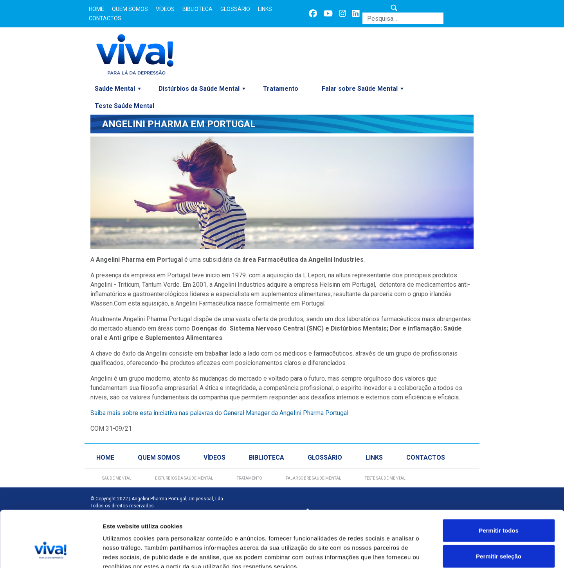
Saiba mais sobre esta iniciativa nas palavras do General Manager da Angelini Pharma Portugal (219, 413)
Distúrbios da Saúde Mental (199, 88)
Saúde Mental (115, 88)
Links (265, 9)
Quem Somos (130, 9)
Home (96, 9)
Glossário (235, 9)
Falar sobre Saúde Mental (360, 88)
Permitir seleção (498, 510)
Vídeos (165, 9)
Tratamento (280, 88)
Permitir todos (499, 485)
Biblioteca (197, 9)
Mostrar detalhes (430, 552)
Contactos (105, 18)
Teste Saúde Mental (124, 106)
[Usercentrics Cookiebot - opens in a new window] (50, 553)
